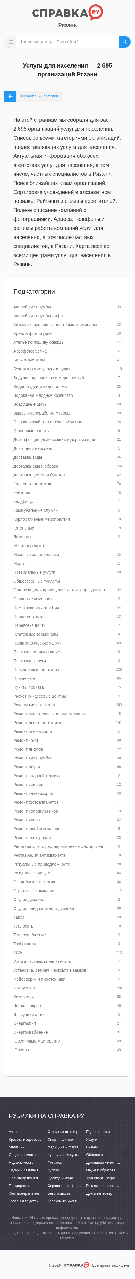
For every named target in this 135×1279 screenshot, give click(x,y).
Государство (19, 1186)
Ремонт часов (26, 820)
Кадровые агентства (32, 483)
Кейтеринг (23, 492)
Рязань (67, 25)
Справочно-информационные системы (80, 1186)
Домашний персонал (33, 448)
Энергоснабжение (30, 1032)
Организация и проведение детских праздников (59, 590)
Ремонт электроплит (33, 837)
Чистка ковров (27, 1005)
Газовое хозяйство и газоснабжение (47, 422)
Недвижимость (21, 1162)
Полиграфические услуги (37, 643)
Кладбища (23, 501)
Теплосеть (23, 926)
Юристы (21, 1050)
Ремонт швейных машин (36, 828)
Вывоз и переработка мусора (41, 413)
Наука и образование (103, 1170)
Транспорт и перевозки (105, 1178)
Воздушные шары (30, 404)
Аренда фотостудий (32, 333)
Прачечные (24, 678)
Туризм (54, 1170)
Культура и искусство (65, 1155)
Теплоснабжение (29, 935)
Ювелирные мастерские (36, 1041)
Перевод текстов (29, 616)
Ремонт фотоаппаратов (35, 802)
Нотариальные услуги (34, 572)
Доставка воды (27, 457)
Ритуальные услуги (31, 873)
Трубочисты (24, 943)
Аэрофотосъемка (30, 351)
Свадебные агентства (34, 881)
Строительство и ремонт (68, 1132)
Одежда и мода (60, 1178)
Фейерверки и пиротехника (39, 979)
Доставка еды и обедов (35, 466)
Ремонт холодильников (35, 811)
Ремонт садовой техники (37, 775)
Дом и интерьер (99, 1193)
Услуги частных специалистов (42, 961)
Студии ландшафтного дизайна (43, 908)
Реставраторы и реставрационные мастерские (58, 846)
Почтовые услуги (29, 660)
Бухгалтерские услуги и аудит (41, 368)
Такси (18, 917)
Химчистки (23, 996)
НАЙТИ (125, 42)
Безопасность (59, 1193)
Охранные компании (33, 598)
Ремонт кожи (25, 740)
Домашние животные (103, 1162)
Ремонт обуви (26, 767)
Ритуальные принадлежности (41, 864)
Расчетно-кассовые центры (39, 696)
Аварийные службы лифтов (40, 315)
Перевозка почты (29, 625)
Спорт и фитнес (61, 1139)
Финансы (55, 1162)
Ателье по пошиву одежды (38, 342)
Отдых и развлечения (26, 1170)
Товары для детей (23, 1201)
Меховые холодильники (36, 554)
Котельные (23, 528)
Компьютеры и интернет (29, 1193)
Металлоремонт (28, 545)
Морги (19, 563)
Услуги (91, 1139)
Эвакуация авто (28, 1014)
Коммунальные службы (36, 510)
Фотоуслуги (24, 988)
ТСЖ (18, 952)
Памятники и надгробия (36, 607)
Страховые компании (33, 890)
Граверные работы (31, 430)
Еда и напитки (98, 1132)
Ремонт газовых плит (33, 731)
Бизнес (92, 1147)
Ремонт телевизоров (33, 793)
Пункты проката (28, 687)
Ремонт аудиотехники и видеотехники (49, 713)
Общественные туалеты (36, 581)
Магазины (17, 1147)
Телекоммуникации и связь (70, 1201)
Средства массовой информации (36, 1155)
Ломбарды (23, 537)
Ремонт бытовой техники (37, 722)
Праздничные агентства (36, 669)
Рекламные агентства (34, 705)
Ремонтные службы (32, 758)
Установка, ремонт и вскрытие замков (49, 970)
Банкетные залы (29, 360)
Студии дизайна (28, 899)
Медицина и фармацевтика (70, 1147)
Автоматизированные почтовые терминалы (55, 324)
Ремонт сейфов (28, 784)
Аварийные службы (32, 307)
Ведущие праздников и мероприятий (48, 377)
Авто (13, 1132)
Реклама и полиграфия (105, 1186)
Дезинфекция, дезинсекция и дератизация (54, 439)
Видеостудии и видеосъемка (41, 386)
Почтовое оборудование (36, 652)
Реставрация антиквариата (39, 855)
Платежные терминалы (35, 634)
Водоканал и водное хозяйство (43, 395)
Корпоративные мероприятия (41, 519)
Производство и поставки (30, 1178)
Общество (94, 1155)
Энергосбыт (24, 1023)
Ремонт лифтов (28, 749)
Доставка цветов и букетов (39, 475)
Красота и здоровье (25, 1139)
